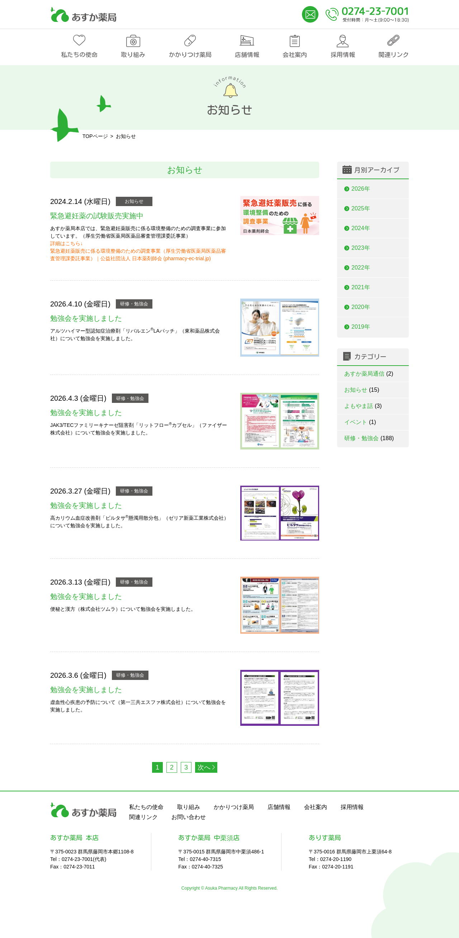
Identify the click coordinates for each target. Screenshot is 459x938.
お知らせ (134, 201)
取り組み (133, 55)
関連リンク (393, 55)
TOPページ (95, 136)
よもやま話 (363, 406)
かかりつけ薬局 (190, 55)
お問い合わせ (188, 817)
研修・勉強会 (134, 303)
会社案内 (295, 55)
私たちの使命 (79, 55)
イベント (360, 422)
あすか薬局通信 (368, 374)
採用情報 (343, 55)
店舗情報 (247, 55)
